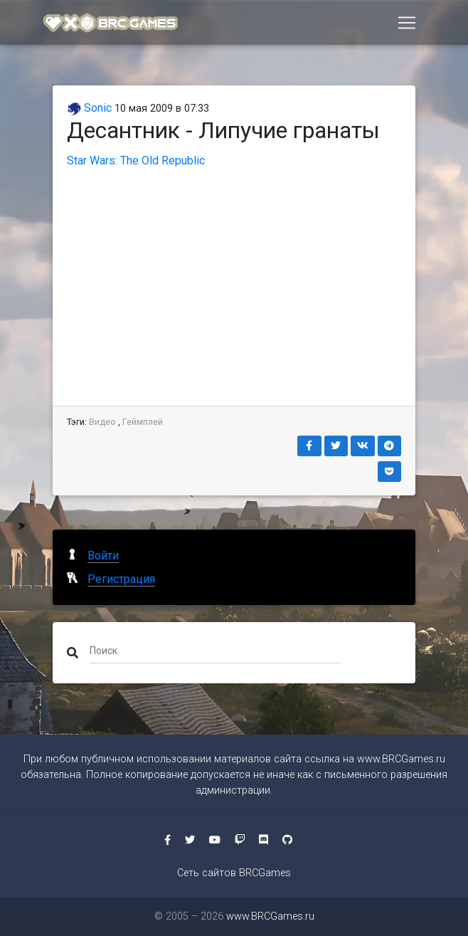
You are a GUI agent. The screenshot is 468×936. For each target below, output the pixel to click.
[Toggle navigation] (407, 23)
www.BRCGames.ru (401, 759)
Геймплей (142, 421)
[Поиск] (215, 649)
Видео (102, 421)
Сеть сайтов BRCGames (234, 873)
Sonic (89, 108)
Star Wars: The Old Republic (136, 160)
